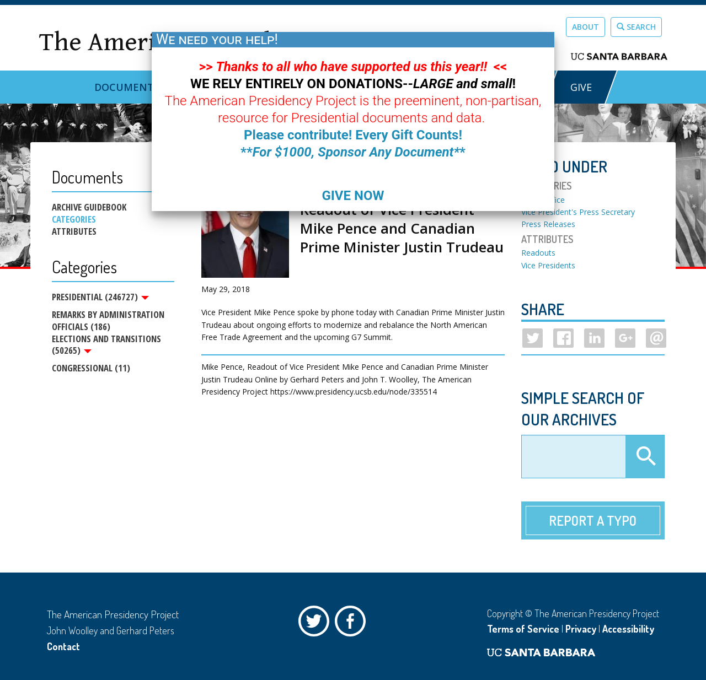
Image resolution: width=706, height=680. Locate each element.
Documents (126, 87)
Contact (63, 646)
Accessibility (628, 629)
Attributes (74, 231)
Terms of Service (523, 629)
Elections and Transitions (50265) (106, 345)
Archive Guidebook (89, 207)
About (585, 26)
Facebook (353, 624)
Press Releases (548, 224)
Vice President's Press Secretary (578, 212)
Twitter (316, 624)
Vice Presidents (548, 265)
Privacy (580, 629)
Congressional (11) (91, 368)
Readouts (538, 252)
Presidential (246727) (100, 297)
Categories (74, 219)
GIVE (581, 87)
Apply (644, 456)
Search (636, 26)
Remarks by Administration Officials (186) (108, 320)
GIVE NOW (353, 195)
